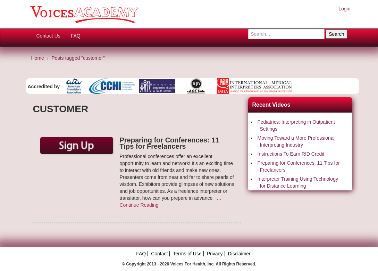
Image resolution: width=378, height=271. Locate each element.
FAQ (76, 36)
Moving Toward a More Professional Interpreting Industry (296, 141)
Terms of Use (187, 253)
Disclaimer (239, 253)
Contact (159, 253)
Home (37, 58)
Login (344, 8)
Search (336, 34)
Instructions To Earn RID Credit (291, 154)
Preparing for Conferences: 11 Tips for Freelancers (299, 166)
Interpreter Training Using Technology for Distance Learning (298, 182)
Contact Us (48, 36)
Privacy (215, 253)
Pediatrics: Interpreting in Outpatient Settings (296, 125)
